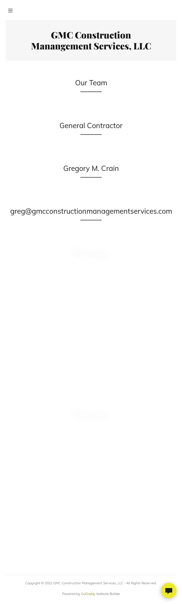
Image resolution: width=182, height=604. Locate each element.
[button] (10, 10)
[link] (91, 48)
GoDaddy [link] (88, 594)
